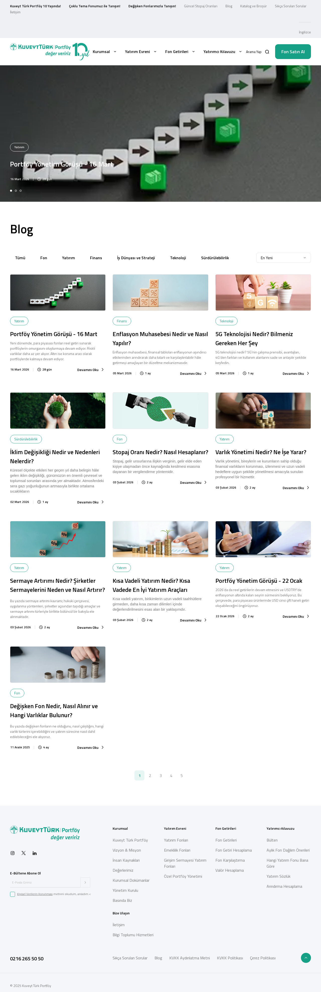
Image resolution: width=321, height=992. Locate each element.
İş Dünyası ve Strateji (136, 258)
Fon (43, 258)
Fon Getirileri (226, 840)
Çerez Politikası (263, 958)
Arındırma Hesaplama (284, 886)
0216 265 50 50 (26, 958)
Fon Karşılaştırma (230, 860)
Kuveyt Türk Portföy (130, 840)
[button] (257, 51)
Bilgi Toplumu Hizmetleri (133, 935)
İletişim (15, 12)
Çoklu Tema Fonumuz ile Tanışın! (94, 6)
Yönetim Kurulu (125, 890)
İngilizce (305, 32)
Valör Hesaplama (229, 870)
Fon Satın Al (293, 51)
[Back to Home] (49, 51)
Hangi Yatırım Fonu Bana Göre (287, 863)
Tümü (20, 258)
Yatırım (68, 258)
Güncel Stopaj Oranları (200, 6)
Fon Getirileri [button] (180, 51)
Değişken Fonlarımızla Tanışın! (152, 6)
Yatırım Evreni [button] (141, 51)
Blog (228, 6)
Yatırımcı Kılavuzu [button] (223, 51)
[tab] (11, 191)
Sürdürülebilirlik (215, 258)
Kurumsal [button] (105, 51)
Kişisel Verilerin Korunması (35, 894)
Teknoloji (178, 258)
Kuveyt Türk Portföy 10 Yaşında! (35, 6)
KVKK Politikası (230, 958)
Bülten (272, 840)
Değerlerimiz (123, 870)
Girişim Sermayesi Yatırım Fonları (185, 863)
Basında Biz (122, 900)
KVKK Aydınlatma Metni (189, 958)
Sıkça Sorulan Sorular (290, 6)
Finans (96, 258)
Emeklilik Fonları (177, 850)
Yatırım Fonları (176, 840)
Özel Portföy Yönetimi (183, 876)
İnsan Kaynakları (126, 860)
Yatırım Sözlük (278, 876)
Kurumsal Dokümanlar (131, 880)
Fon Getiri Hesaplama (233, 850)
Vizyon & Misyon (127, 850)
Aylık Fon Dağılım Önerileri (288, 850)
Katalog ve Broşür (253, 6)
